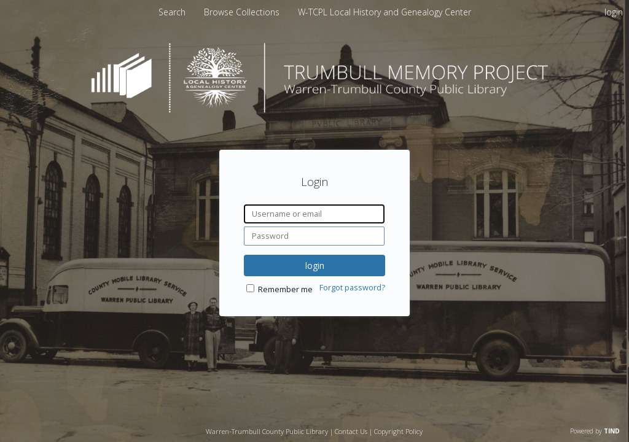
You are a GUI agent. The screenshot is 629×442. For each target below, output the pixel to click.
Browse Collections (243, 12)
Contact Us (351, 431)
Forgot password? (352, 287)
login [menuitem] (613, 12)
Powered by (595, 431)
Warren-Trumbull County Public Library (267, 431)
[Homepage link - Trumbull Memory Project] (314, 109)
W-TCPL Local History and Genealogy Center (384, 12)
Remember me (285, 289)
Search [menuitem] (172, 12)
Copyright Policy (398, 431)
